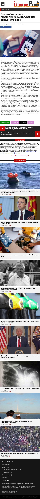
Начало (4, 9)
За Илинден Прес (7, 472)
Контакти (4, 477)
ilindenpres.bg (5, 496)
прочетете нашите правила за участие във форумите (18, 152)
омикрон (30, 122)
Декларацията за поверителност (11, 469)
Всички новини (6, 464)
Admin (2, 24)
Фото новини (5, 467)
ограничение (15, 122)
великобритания (5, 122)
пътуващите (23, 122)
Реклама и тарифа (7, 475)
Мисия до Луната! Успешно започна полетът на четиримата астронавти (16, 421)
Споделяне (6, 27)
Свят (8, 9)
